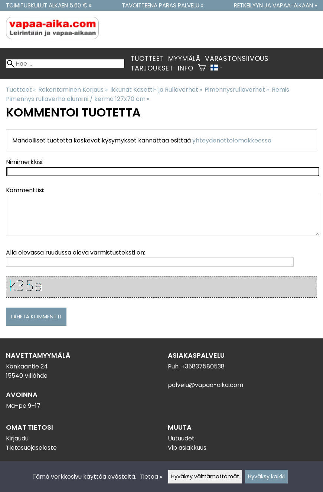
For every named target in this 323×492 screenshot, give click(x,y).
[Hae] (65, 63)
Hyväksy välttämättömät (205, 476)
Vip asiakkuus (187, 447)
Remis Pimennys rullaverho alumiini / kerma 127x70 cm (147, 94)
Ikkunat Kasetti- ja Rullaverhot (156, 89)
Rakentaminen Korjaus (72, 89)
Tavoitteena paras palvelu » (162, 5)
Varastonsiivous (237, 58)
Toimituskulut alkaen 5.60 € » (48, 5)
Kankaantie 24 (27, 366)
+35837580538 (203, 366)
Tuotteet (147, 58)
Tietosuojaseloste (31, 447)
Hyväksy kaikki (266, 476)
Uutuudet (181, 438)
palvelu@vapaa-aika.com (205, 385)
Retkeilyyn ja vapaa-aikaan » (275, 5)
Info (185, 68)
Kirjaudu (17, 438)
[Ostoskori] (202, 68)
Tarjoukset (152, 68)
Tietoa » (151, 476)
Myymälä (184, 58)
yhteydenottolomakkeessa (231, 140)
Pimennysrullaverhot (237, 89)
